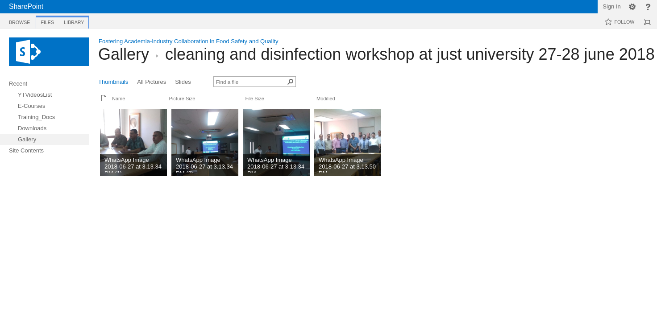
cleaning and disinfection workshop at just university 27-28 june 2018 (410, 54)
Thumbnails (113, 81)
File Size (254, 98)
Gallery (123, 54)
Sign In (611, 6)
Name (118, 98)
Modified (325, 98)
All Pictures (151, 81)
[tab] (19, 20)
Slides (183, 81)
